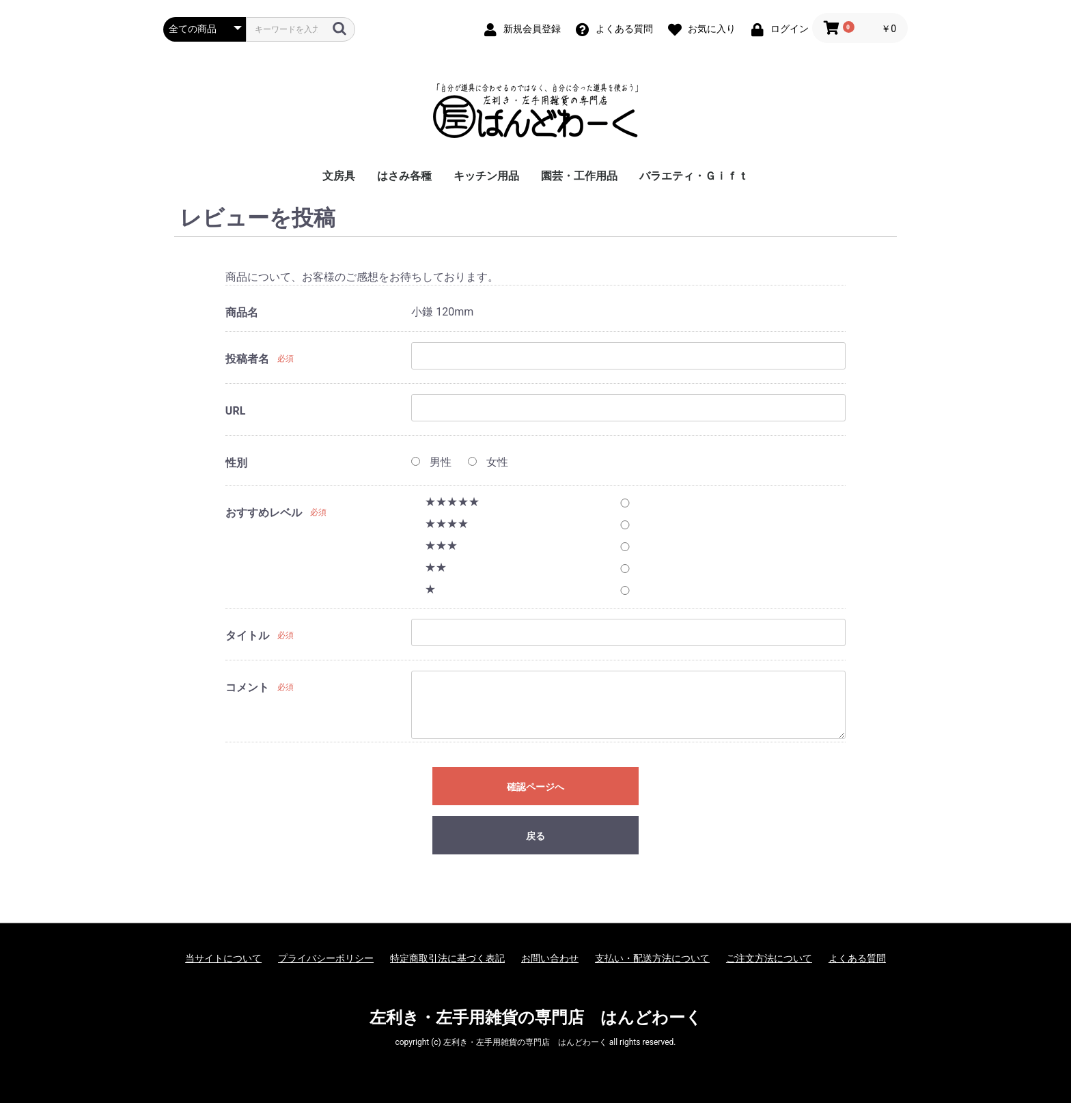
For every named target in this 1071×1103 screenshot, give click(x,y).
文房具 (338, 175)
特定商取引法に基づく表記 (447, 958)
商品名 (241, 312)
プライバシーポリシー (326, 958)
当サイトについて (223, 958)
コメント (247, 687)
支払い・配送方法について (652, 958)
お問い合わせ (550, 958)
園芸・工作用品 (579, 175)
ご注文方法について (769, 958)
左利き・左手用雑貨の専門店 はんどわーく (536, 1017)
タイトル (247, 635)
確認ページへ (535, 786)
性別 (236, 462)
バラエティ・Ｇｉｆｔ (694, 175)
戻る (535, 835)
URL (235, 410)
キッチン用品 (486, 175)
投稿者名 (247, 358)
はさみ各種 (404, 175)
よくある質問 (857, 958)
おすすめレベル (263, 512)
